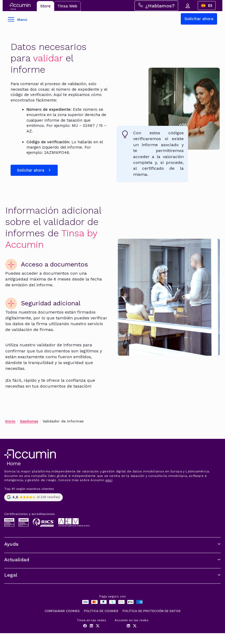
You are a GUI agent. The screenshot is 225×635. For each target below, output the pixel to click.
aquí (108, 482)
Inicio (10, 423)
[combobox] (208, 5)
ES (208, 5)
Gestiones (29, 423)
